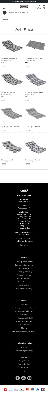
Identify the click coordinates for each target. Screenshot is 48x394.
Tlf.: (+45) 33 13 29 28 (24, 239)
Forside (5, 19)
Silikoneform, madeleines (36, 127)
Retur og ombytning (24, 275)
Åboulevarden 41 (24, 208)
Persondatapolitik (24, 282)
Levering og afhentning (24, 272)
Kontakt (24, 347)
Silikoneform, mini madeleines (12, 127)
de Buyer (3, 66)
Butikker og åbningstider (24, 265)
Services (24, 357)
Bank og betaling (24, 364)
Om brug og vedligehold (24, 318)
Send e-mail (24, 245)
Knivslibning (24, 305)
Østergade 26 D (24, 202)
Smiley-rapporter (24, 361)
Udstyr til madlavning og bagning (24, 331)
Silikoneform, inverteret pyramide (36, 59)
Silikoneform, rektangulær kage (36, 93)
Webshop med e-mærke (24, 262)
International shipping (24, 289)
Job (24, 354)
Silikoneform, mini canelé (36, 160)
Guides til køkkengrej (24, 321)
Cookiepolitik (24, 285)
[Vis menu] (4, 7)
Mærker (24, 328)
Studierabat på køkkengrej (24, 311)
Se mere (33, 1)
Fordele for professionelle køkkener (24, 308)
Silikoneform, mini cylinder (12, 59)
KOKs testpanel (24, 325)
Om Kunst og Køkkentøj (24, 351)
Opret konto (24, 368)
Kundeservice (24, 268)
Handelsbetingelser (24, 279)
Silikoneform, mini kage (12, 93)
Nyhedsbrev (24, 315)
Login (24, 371)
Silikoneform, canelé (12, 160)
